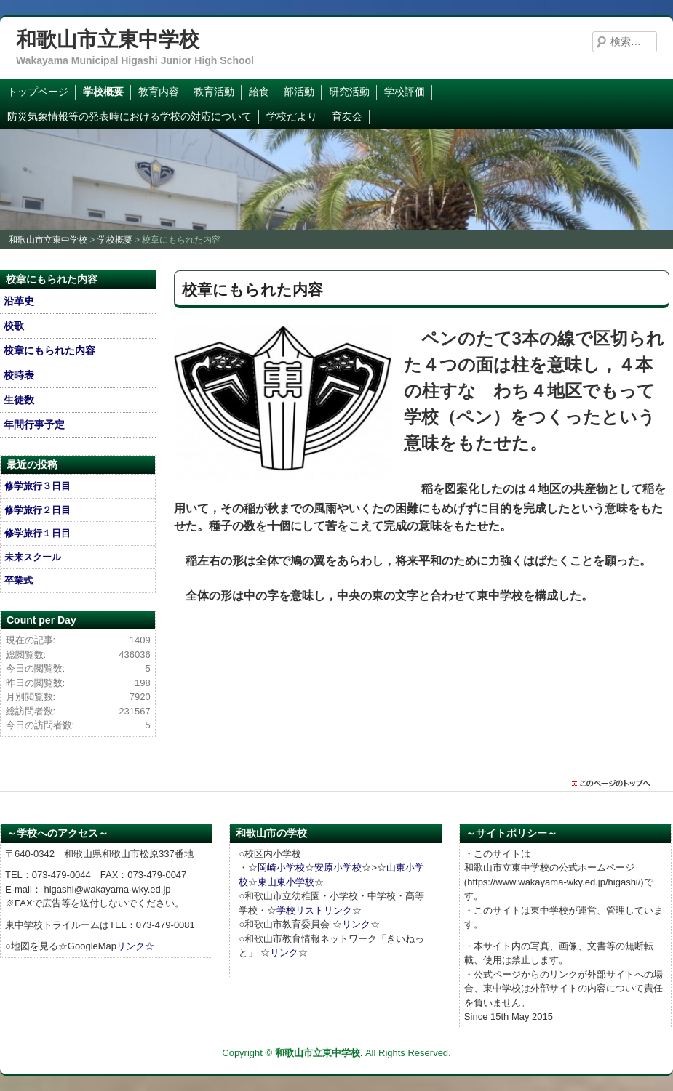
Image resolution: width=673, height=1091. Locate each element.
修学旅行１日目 (37, 533)
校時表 (19, 375)
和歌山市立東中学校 (107, 39)
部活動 (299, 91)
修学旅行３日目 (37, 485)
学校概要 (103, 91)
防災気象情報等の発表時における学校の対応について (129, 116)
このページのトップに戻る (614, 783)
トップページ (37, 91)
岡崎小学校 (281, 867)
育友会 (347, 116)
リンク (356, 924)
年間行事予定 (34, 424)
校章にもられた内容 (49, 350)
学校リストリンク (314, 910)
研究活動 (349, 91)
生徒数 (19, 400)
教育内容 (158, 91)
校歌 (14, 325)
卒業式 (18, 580)
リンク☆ (135, 946)
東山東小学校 (286, 882)
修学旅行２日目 (37, 509)
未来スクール (32, 557)
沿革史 (19, 301)
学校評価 (404, 91)
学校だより (291, 116)
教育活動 (214, 91)
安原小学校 (338, 867)
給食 (259, 91)
